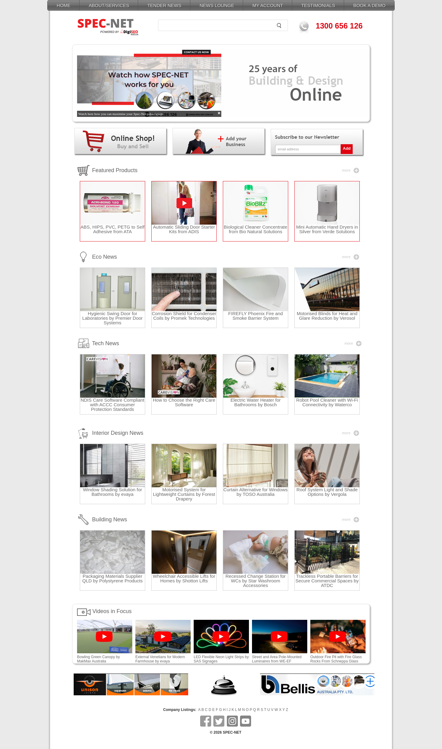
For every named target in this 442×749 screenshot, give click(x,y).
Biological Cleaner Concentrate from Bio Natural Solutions (255, 229)
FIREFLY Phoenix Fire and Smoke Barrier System (255, 316)
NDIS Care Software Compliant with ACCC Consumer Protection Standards (113, 404)
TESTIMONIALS (318, 5)
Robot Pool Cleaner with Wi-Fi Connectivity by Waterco (327, 402)
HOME (64, 5)
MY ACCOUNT (267, 5)
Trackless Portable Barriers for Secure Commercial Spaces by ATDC (327, 580)
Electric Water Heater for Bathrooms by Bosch (256, 402)
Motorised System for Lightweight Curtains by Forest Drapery (184, 494)
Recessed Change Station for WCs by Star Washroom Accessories (256, 580)
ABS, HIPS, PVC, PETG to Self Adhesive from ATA (112, 229)
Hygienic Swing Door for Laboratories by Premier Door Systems (112, 318)
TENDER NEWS (164, 5)
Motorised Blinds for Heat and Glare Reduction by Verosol (327, 316)
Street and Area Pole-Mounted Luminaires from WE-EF (276, 659)
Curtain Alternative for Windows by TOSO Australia (255, 492)
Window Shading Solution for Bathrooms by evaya (112, 492)
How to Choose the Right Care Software (184, 402)
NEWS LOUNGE (217, 5)
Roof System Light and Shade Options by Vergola (327, 492)
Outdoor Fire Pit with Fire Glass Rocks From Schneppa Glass (338, 657)
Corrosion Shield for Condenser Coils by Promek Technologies (184, 316)
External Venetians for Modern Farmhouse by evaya (160, 659)
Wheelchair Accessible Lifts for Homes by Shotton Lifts (184, 578)
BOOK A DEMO (369, 5)
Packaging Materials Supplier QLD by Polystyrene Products (112, 578)
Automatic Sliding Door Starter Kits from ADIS (184, 229)
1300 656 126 (339, 25)
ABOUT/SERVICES (109, 5)
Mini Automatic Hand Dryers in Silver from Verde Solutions (327, 229)
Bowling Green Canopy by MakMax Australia (104, 657)
